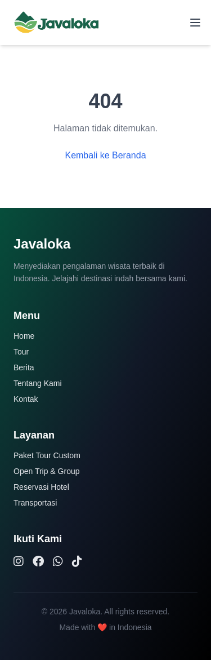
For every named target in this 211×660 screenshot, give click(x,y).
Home (24, 335)
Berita (24, 367)
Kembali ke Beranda (105, 155)
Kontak (26, 399)
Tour (21, 351)
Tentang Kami (38, 383)
